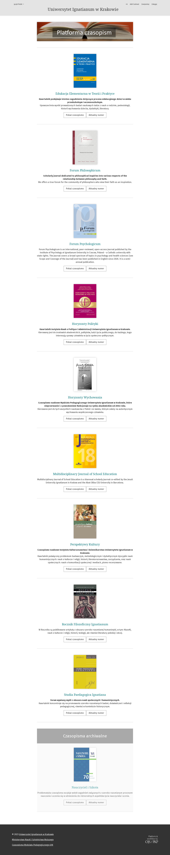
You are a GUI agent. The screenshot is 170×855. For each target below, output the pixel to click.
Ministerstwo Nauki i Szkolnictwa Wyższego (33, 839)
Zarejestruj (145, 4)
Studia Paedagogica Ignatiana (85, 694)
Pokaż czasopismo (75, 115)
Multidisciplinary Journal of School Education (85, 474)
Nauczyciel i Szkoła (85, 787)
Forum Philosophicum (85, 170)
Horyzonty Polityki (85, 324)
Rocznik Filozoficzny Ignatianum (85, 624)
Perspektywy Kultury (85, 544)
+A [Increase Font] (127, 4)
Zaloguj (154, 4)
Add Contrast (134, 4)
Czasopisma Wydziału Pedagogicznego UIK (32, 845)
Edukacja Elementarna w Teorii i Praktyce (85, 93)
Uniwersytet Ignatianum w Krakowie (36, 834)
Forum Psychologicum (85, 244)
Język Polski (20, 4)
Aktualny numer (96, 115)
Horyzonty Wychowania (85, 397)
